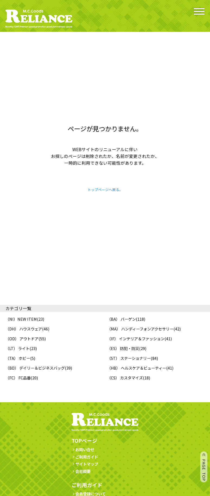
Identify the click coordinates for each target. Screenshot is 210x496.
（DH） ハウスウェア (23, 329)
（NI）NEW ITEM (21, 319)
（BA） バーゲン (121, 319)
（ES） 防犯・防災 (123, 348)
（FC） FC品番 (18, 377)
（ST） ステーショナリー (129, 358)
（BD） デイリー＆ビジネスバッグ (35, 368)
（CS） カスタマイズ (125, 377)
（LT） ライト (17, 348)
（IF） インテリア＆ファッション (135, 338)
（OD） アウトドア (21, 338)
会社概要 (81, 471)
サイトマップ (85, 464)
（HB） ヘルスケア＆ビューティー (136, 368)
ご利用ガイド (85, 457)
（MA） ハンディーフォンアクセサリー (140, 329)
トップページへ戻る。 (105, 189)
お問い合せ (83, 449)
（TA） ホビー (17, 358)
